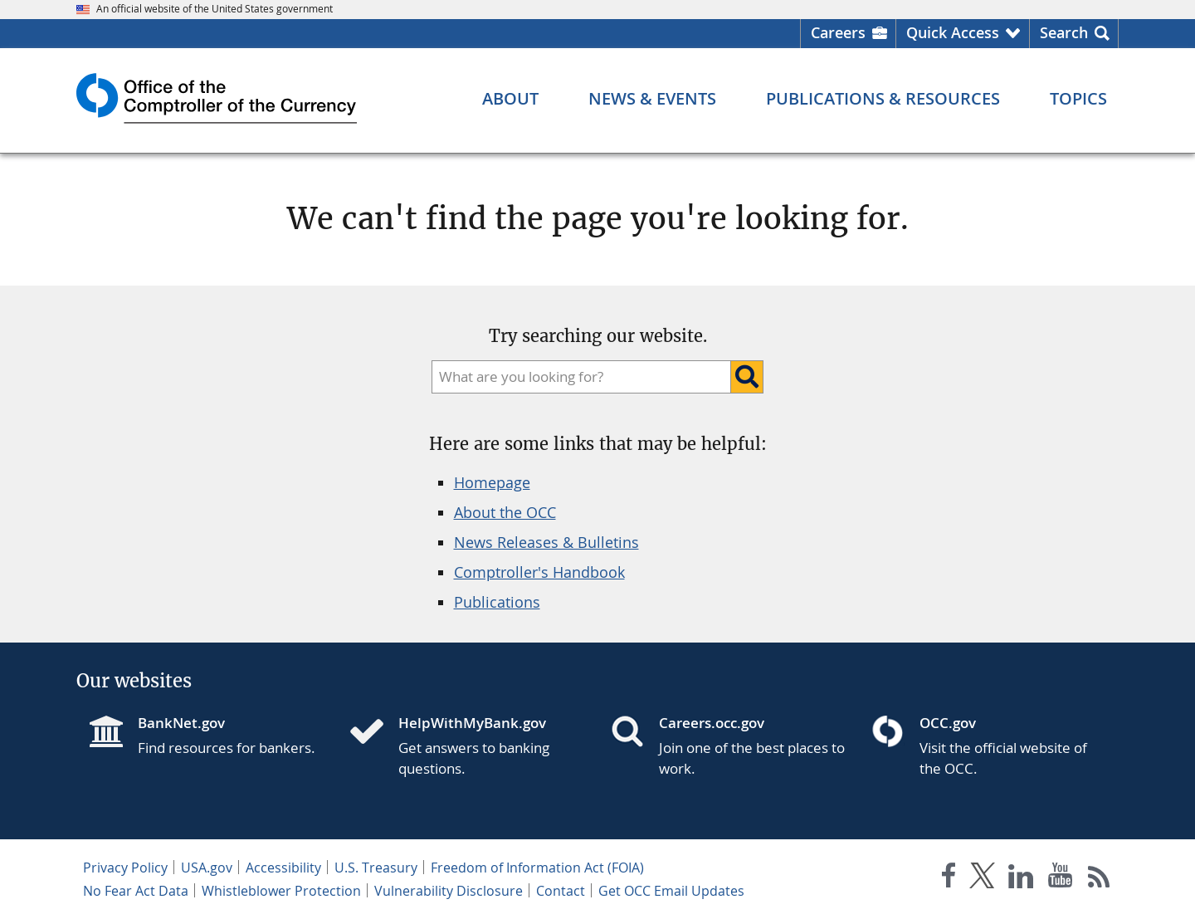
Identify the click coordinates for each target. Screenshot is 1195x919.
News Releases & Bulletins (546, 542)
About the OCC (505, 512)
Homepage (492, 482)
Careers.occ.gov (711, 722)
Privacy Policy (125, 867)
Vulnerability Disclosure (448, 891)
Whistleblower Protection (281, 891)
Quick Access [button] (952, 32)
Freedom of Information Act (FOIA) (537, 867)
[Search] (746, 377)
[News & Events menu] (652, 99)
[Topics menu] (1078, 99)
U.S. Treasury (375, 867)
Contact (560, 891)
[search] (577, 377)
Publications (497, 602)
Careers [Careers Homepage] (838, 32)
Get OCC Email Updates (671, 891)
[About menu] (510, 99)
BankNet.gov (181, 722)
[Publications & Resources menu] (883, 99)
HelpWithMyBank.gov (472, 722)
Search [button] (1064, 32)
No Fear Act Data (135, 891)
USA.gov (206, 867)
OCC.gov (947, 722)
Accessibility (283, 867)
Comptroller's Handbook (539, 572)
